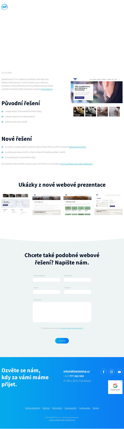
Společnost (68, 276)
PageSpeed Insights (77, 146)
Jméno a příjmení (39, 276)
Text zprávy (37, 300)
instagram (111, 372)
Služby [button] (44, 8)
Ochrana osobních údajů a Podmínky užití (62, 420)
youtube (119, 372)
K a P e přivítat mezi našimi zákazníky (77, 163)
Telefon (67, 288)
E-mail (35, 288)
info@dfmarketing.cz (77, 371)
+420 (74, 376)
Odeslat (62, 341)
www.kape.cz (46, 89)
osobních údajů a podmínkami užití (71, 328)
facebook (103, 372)
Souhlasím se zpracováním (62, 328)
